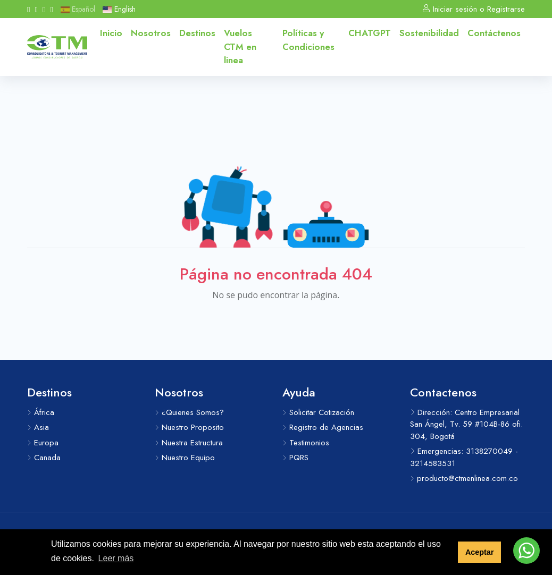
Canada (44, 457)
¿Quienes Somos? (189, 412)
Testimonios (305, 443)
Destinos (197, 33)
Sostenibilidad (429, 33)
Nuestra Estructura (189, 443)
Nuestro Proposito (189, 427)
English (119, 9)
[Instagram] (36, 9)
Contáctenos (494, 33)
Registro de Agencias (322, 427)
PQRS (295, 457)
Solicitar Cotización (318, 412)
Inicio (111, 33)
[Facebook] (28, 9)
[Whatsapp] (44, 9)
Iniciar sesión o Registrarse (473, 9)
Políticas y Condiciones (308, 40)
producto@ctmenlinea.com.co (464, 478)
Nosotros (151, 33)
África (40, 412)
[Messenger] (51, 9)
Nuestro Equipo (185, 457)
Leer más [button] (116, 558)
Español (78, 9)
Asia (38, 427)
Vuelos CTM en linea (240, 46)
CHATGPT (369, 33)
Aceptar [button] (479, 552)
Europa (42, 443)
